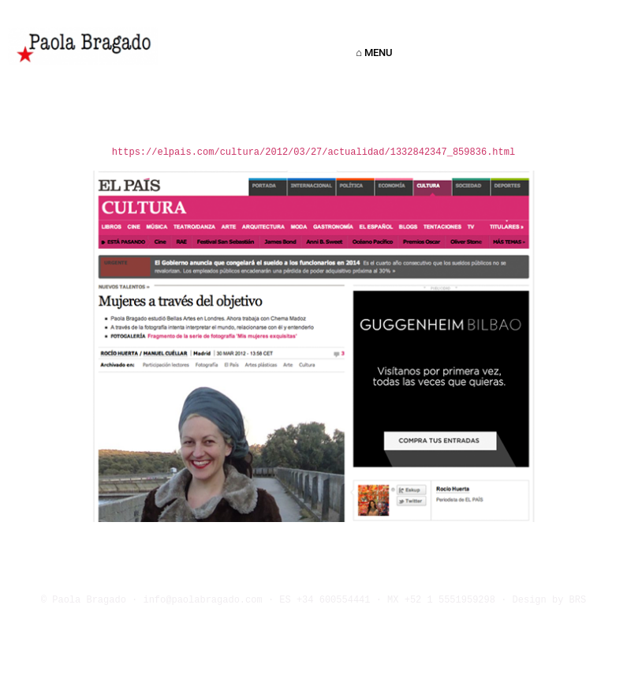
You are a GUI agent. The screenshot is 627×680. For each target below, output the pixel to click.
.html (501, 152)
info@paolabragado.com (202, 600)
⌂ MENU (378, 53)
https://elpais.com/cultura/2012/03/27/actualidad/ (251, 152)
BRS (578, 600)
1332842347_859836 (438, 152)
